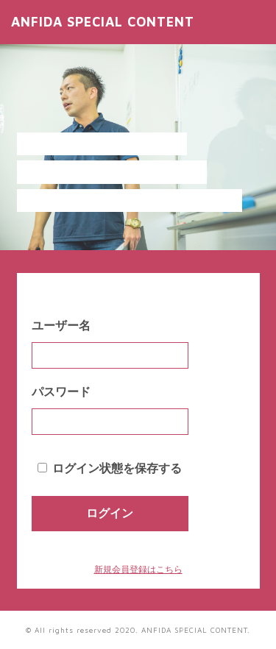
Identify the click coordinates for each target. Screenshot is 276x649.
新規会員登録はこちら (138, 569)
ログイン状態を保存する (117, 468)
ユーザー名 (61, 325)
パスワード (61, 392)
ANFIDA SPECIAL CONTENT (102, 21)
